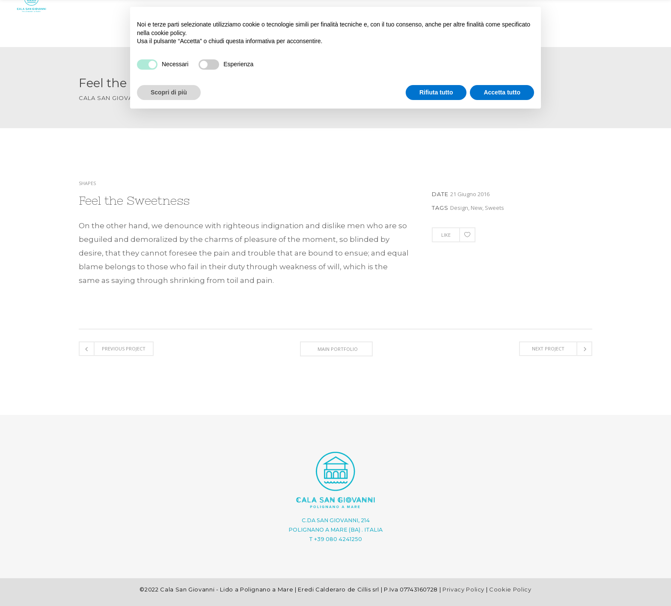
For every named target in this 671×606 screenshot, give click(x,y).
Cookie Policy (510, 589)
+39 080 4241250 (338, 539)
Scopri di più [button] (169, 92)
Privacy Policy (463, 589)
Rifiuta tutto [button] (436, 92)
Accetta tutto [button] (502, 92)
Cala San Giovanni (111, 98)
